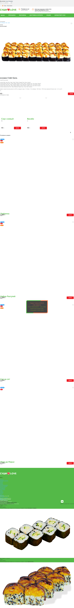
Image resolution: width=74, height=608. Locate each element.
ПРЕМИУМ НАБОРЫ (4, 480)
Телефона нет (25, 9)
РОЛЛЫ (1, 481)
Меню (1, 494)
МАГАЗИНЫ (22, 15)
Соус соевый (7, 119)
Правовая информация (4, 500)
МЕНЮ (3, 15)
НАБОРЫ (2, 479)
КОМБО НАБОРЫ (3, 486)
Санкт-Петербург (9, 1)
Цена (9, 22)
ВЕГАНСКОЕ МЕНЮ (4, 485)
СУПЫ (1, 490)
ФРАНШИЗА (11, 15)
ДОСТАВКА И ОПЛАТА (36, 15)
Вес (6, 22)
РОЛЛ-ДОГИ (2, 489)
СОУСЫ (1, 492)
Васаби (30, 119)
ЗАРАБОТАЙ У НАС (59, 15)
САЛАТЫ (1, 491)
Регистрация (9, 5)
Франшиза (2, 495)
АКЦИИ (48, 15)
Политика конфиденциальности (5, 498)
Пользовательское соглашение (5, 499)
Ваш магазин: (3, 1)
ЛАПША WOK (2, 487)
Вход (5, 5)
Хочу (17, 128)
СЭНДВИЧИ (2, 488)
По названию (2, 22)
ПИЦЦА (1, 484)
